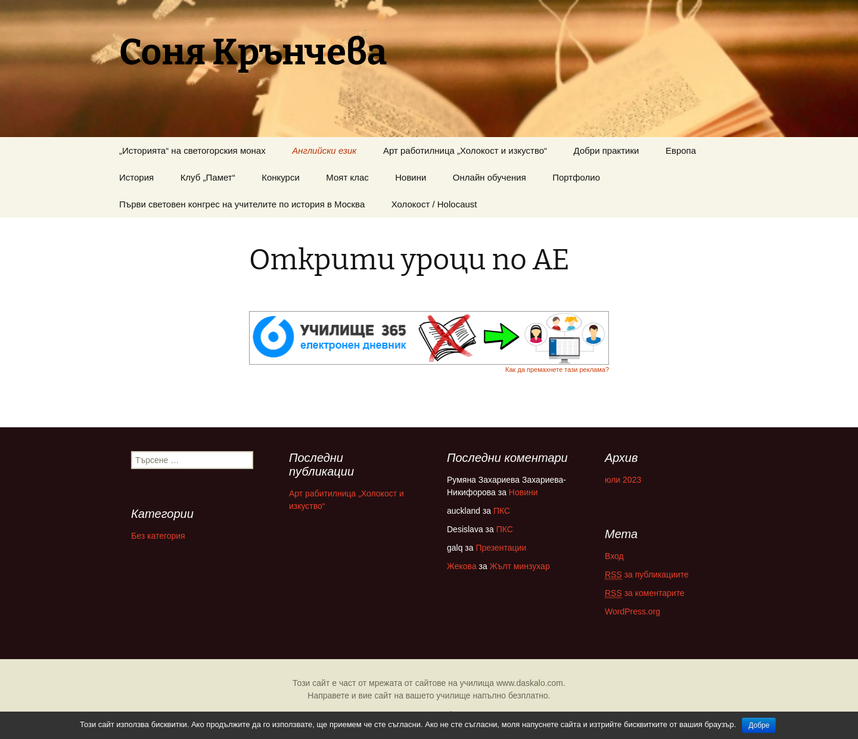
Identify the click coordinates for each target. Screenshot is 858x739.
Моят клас (347, 177)
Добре (758, 725)
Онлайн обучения (489, 177)
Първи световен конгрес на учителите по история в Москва (242, 204)
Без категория (158, 536)
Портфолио (576, 177)
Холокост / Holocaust (434, 204)
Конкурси (281, 177)
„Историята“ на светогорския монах (192, 150)
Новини (410, 177)
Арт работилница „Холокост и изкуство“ (465, 150)
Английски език (324, 150)
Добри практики (606, 150)
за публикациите (647, 575)
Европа (681, 150)
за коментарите (645, 593)
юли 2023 (623, 480)
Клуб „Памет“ (208, 177)
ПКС (501, 511)
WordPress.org (632, 611)
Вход (614, 556)
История (136, 177)
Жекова (462, 566)
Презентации (500, 547)
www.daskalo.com (529, 683)
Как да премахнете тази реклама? (557, 369)
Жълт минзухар (520, 566)
